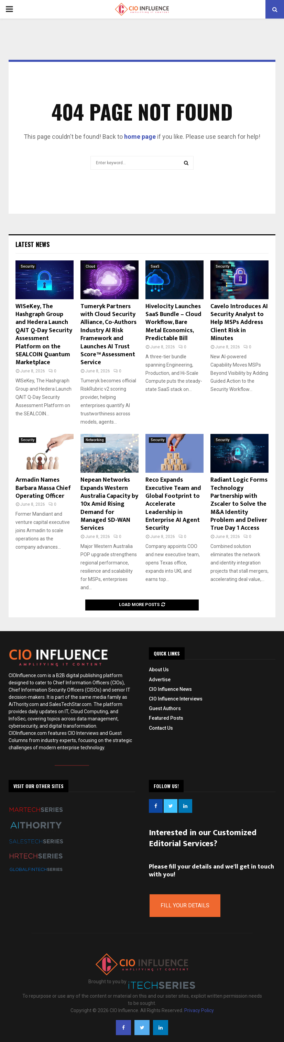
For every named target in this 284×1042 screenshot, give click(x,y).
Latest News (32, 244)
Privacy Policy (199, 1010)
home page (140, 136)
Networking (95, 440)
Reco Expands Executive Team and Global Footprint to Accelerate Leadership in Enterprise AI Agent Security (173, 504)
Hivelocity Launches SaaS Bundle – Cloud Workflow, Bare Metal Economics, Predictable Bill (173, 322)
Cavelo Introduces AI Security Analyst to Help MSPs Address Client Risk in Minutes (239, 322)
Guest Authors (165, 708)
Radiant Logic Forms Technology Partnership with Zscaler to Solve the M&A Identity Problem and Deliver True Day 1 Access (238, 504)
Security (27, 266)
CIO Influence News (170, 689)
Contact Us (161, 728)
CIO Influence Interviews (176, 699)
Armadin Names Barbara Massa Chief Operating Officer (43, 488)
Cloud (90, 266)
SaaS (155, 266)
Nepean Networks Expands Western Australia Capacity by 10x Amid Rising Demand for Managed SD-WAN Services (109, 504)
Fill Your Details (185, 905)
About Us (159, 669)
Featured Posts (166, 718)
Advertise (160, 679)
